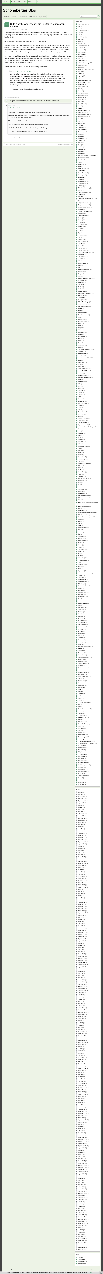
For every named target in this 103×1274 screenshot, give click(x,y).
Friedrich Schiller (82, 250)
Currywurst (80, 140)
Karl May (80, 392)
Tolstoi (79, 706)
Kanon (79, 388)
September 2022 (82, 863)
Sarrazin (80, 614)
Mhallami (80, 470)
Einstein (80, 179)
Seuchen (80, 635)
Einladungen (81, 175)
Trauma (80, 711)
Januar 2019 (81, 956)
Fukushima (81, 258)
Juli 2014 (80, 1072)
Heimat (80, 330)
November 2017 (82, 986)
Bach (79, 89)
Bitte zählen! (81, 104)
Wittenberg (80, 773)
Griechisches (81, 295)
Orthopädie (81, 530)
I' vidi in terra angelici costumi (85, 349)
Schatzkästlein (22, 2)
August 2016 (81, 1018)
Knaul (79, 407)
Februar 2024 (81, 833)
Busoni (79, 121)
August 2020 (81, 915)
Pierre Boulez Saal (82, 560)
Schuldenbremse (82, 624)
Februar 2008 (81, 1238)
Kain (79, 386)
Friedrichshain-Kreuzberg (84, 252)
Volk (79, 752)
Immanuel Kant (82, 353)
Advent (79, 39)
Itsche (79, 364)
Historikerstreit (81, 336)
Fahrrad (80, 220)
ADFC (79, 32)
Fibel (79, 237)
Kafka (79, 384)
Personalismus (82, 549)
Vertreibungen (81, 747)
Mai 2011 (80, 1154)
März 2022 (80, 874)
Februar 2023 (81, 857)
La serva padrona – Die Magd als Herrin (88, 427)
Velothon (80, 732)
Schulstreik (81, 631)
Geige (79, 265)
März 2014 (80, 1081)
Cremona (80, 136)
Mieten (79, 474)
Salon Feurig (81, 609)
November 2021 (82, 882)
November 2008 (82, 1219)
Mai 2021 (80, 895)
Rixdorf (80, 601)
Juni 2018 (80, 971)
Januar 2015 (81, 1059)
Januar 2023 (81, 859)
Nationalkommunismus (84, 495)
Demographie (81, 151)
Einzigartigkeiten (82, 181)
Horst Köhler (81, 345)
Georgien (80, 274)
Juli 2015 (80, 1046)
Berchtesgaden (82, 93)
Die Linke (80, 160)
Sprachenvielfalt (82, 663)
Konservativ (81, 414)
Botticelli (80, 108)
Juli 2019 (80, 943)
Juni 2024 (80, 824)
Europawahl (81, 213)
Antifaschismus (82, 65)
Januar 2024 (81, 835)
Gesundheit (81, 282)
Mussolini (80, 487)
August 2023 (81, 844)
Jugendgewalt (81, 381)
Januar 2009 (81, 1214)
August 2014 (81, 1070)
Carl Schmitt (81, 127)
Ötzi (79, 534)
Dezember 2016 (82, 1010)
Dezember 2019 (82, 932)
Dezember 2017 (82, 984)
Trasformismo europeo (83, 709)
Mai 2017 (80, 999)
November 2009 (82, 1193)
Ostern (79, 532)
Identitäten (80, 351)
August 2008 (81, 1225)
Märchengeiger (82, 459)
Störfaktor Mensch (82, 672)
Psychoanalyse (82, 579)
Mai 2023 (80, 850)
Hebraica (80, 323)
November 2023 (82, 839)
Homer (79, 343)
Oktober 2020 (81, 911)
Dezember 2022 (82, 861)
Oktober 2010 (81, 1169)
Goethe (80, 289)
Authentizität (81, 84)
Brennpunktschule (82, 110)
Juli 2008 (80, 1227)
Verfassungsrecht (82, 739)
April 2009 (80, 1208)
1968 (79, 28)
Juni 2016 (80, 1023)
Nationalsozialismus (83, 498)
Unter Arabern (81, 722)
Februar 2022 (81, 876)
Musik (79, 482)
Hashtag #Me (81, 319)
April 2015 (80, 1053)
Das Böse (80, 147)
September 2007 (82, 1249)
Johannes (80, 373)
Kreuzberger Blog (11, 1269)
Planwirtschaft (81, 564)
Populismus (81, 571)
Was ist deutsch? (82, 762)
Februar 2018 (81, 980)
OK (91, 1272)
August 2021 (81, 889)
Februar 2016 (81, 1031)
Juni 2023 (80, 848)
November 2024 (82, 818)
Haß (79, 317)
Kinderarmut (81, 401)
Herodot (80, 334)
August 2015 (81, 1044)
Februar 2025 (81, 813)
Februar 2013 (81, 1109)
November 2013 (82, 1089)
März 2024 (80, 831)
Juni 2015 (80, 1049)
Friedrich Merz (81, 248)
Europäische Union (83, 205)
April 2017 (80, 1001)
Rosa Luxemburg (82, 603)
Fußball (80, 261)
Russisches (81, 607)
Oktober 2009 (81, 1195)
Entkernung (81, 185)
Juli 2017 (80, 995)
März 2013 (80, 1107)
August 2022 (81, 865)
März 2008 (80, 1236)
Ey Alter (80, 218)
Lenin (79, 437)
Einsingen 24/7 (82, 177)
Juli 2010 (80, 1176)
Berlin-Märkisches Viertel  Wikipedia (24, 72)
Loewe (10, 106)
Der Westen (81, 153)
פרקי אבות (83, 784)
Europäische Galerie (83, 202)
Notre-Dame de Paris (83, 515)
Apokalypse (81, 71)
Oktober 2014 (81, 1066)
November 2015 (82, 1038)
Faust (79, 230)
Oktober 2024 (81, 820)
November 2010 (82, 1167)
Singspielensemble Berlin (84, 646)
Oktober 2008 (81, 1221)
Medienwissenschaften (84, 463)
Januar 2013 (81, 1111)
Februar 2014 (81, 1083)
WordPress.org (82, 1263)
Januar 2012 (81, 1137)
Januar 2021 (81, 904)
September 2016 (82, 1016)
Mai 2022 (80, 870)
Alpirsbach (80, 47)
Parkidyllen (81, 536)
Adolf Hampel (81, 37)
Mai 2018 (80, 973)
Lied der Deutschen (83, 446)
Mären (79, 461)
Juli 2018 (80, 969)
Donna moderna (82, 168)
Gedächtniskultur (82, 263)
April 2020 (80, 923)
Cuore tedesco (81, 138)
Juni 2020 (80, 919)
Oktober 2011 (81, 1143)
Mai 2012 (80, 1128)
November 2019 (82, 934)
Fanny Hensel (81, 224)
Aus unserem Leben (83, 80)
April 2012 (80, 1130)
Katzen (79, 396)
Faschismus (81, 226)
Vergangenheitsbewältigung (85, 741)
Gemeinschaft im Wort (83, 269)
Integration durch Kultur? (18, 29)
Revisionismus (81, 596)
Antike (79, 67)
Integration (80, 356)
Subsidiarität (81, 674)
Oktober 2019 (81, 936)
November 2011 (82, 1141)
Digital (79, 162)
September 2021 (82, 887)
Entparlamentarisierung (84, 188)
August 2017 (81, 992)
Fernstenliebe (81, 235)
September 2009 (82, 1197)
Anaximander (81, 54)
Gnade (79, 287)
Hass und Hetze (82, 321)
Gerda (79, 276)
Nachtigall (80, 491)
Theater (80, 700)
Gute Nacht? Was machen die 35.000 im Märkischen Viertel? (37, 25)
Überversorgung (82, 717)
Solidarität (80, 650)
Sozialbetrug (81, 655)
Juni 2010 (80, 1178)
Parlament (80, 538)
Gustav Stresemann (83, 304)
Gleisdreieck (81, 284)
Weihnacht (80, 767)
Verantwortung (81, 734)
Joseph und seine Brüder (84, 377)
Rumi (79, 605)
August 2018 (81, 967)
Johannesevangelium (83, 375)
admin (13, 97)
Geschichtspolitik (82, 280)
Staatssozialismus (82, 668)
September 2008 (82, 1223)
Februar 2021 (81, 902)
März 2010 (80, 1184)
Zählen (79, 778)
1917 (79, 26)
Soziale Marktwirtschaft (84, 657)
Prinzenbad (81, 577)
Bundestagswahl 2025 (83, 114)
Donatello (80, 166)
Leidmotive (80, 433)
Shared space (81, 642)
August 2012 (81, 1122)
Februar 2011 (81, 1161)
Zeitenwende (81, 782)
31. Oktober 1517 (82, 30)
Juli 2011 (80, 1150)
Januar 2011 (81, 1163)
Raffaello (80, 588)
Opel (79, 523)
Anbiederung (81, 56)
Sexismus (80, 637)
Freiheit (80, 243)
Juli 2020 (80, 917)
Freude (80, 246)
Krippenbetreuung (82, 420)
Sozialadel (80, 653)
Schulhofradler (81, 627)
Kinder (25, 29)
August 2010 (81, 1174)
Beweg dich (81, 99)
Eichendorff (81, 170)
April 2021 (80, 898)
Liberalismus (81, 441)
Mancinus (80, 454)
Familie (80, 222)
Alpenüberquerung (82, 45)
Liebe (79, 444)
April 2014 (80, 1079)
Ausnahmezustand (82, 82)
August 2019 (81, 941)
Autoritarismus (81, 86)
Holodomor (81, 340)
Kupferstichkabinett (83, 425)
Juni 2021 (80, 893)
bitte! (79, 106)
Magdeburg (81, 450)
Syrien (79, 683)
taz (78, 696)
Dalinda (80, 142)
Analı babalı (81, 52)
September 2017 (82, 990)
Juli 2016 (80, 1020)
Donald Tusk (81, 164)
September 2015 (82, 1042)
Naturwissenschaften (83, 506)
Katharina (80, 394)
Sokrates (80, 648)
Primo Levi (80, 575)
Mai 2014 (80, 1077)
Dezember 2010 (82, 1165)
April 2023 (80, 852)
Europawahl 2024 (82, 215)
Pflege (79, 553)
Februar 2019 (81, 954)
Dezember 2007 (82, 1243)
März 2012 (80, 1133)
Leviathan (80, 439)
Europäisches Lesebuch (84, 207)
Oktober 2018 (81, 962)
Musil (79, 485)
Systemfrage (81, 685)
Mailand (80, 452)
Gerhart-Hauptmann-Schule (85, 278)
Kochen (80, 409)
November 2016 (82, 1012)
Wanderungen (81, 760)
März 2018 (80, 977)
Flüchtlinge (80, 239)
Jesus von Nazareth (83, 368)
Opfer (79, 525)
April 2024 (80, 829)
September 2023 (82, 842)
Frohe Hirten (81, 254)
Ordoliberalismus (82, 527)
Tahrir (79, 689)
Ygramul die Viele (82, 775)
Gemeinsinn (81, 271)
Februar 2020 (81, 928)
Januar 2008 (81, 1240)
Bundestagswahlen (83, 116)
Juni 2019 (80, 945)
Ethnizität (80, 196)
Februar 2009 (81, 1212)
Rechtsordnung (82, 592)
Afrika (79, 41)
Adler (79, 35)
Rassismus (81, 590)
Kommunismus (82, 412)
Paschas (80, 543)
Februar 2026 (81, 796)
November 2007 (82, 1245)
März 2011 (80, 1158)
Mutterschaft (81, 489)
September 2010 (82, 1171)
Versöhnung (81, 745)
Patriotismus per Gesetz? (65, 144)
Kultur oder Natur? (82, 422)
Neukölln (80, 508)
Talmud (80, 691)
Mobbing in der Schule (83, 478)
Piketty (79, 562)
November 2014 (82, 1064)
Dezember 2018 (82, 958)
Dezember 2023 (82, 837)
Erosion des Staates (83, 192)
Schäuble (80, 618)
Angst (79, 58)
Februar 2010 (81, 1187)
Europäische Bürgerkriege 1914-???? (87, 198)
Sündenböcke (81, 681)
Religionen (80, 594)
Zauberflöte (81, 780)
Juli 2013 (80, 1098)
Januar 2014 (81, 1085)
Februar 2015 (81, 1057)
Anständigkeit (81, 60)
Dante (79, 145)
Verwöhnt (80, 750)
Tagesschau (81, 687)
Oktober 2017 (81, 988)
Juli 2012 (80, 1124)
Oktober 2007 (81, 1247)
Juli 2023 (80, 846)
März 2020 (80, 926)
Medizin (80, 465)
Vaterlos (80, 730)
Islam (79, 360)
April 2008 (80, 1234)
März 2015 (80, 1055)
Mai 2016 (80, 1025)
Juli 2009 (80, 1202)
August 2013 (81, 1096)
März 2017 (80, 1003)
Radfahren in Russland (84, 586)
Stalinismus (81, 670)
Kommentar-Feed (82, 1261)
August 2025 (81, 803)
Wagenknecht (81, 756)
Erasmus (80, 190)
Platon (79, 566)
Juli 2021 (80, 891)
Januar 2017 (81, 1008)
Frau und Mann (82, 241)
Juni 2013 (80, 1100)
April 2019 (80, 949)
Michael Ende (81, 472)
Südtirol (80, 678)
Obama (80, 519)
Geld (79, 267)
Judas (79, 379)
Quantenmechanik (82, 581)
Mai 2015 (80, 1051)
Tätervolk (80, 693)
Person (80, 547)
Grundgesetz (81, 299)
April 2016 (80, 1027)
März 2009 (80, 1210)
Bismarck (80, 101)
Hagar (79, 310)
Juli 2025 (80, 805)
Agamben (80, 43)
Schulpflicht (81, 629)
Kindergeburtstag (82, 403)
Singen (79, 644)
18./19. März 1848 (82, 24)
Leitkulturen (81, 435)
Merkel (79, 467)
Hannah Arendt (82, 312)
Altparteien (80, 50)
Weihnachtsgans (82, 769)
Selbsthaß (80, 633)
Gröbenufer (81, 297)
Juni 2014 (80, 1074)
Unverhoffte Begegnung (84, 724)
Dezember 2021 (82, 880)
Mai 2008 (80, 1232)
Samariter (80, 612)
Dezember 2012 (82, 1113)
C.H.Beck (80, 125)
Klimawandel (81, 405)
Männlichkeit (81, 457)
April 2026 (80, 792)
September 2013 (82, 1094)
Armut (79, 73)
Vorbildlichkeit (81, 754)
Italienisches (81, 362)
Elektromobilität (82, 183)
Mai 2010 (80, 1180)
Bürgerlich (80, 119)
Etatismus (80, 194)
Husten (80, 347)
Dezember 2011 (82, 1139)
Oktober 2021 (81, 885)
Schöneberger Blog (19, 10)
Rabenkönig (81, 584)
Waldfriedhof (81, 758)
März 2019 (80, 951)
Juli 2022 (80, 867)
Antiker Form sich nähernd (85, 69)
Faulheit (80, 228)
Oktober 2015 (81, 1040)
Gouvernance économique (85, 293)
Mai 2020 (80, 921)
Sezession (80, 640)
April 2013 (80, 1105)
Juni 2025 (80, 807)
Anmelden (80, 1257)
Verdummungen (82, 737)
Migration (80, 476)
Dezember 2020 (82, 906)
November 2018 (82, 960)
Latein (79, 431)
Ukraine (80, 719)
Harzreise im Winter (83, 315)
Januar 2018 (81, 982)
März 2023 (80, 854)
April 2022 (80, 872)
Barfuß (79, 91)
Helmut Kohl (81, 332)
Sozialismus (81, 659)
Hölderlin (80, 338)
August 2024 (81, 822)
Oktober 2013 (81, 1092)
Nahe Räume (81, 493)
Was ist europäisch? (83, 765)
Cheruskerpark (82, 132)
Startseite (7, 2)
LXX (79, 448)
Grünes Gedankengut (83, 302)
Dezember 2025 (82, 798)
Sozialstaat (81, 661)
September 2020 (82, 913)
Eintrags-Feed (81, 1259)
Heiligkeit (80, 327)
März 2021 (80, 900)
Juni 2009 (80, 1204)
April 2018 (80, 975)
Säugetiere (80, 616)
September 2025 (82, 801)
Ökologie (80, 521)
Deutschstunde (82, 157)
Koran (79, 416)
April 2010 (80, 1182)
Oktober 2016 (81, 1014)
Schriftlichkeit (81, 622)
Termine (13, 2)
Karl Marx (80, 390)
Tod (79, 704)
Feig (79, 233)
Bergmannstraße (82, 95)
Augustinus (81, 78)
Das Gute (80, 149)
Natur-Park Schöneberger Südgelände (88, 502)
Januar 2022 (81, 878)
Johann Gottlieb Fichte (83, 371)
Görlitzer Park (81, 291)
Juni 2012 (80, 1126)
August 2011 (81, 1148)
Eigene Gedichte (82, 173)
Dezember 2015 (82, 1036)
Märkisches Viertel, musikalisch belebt (14, 144)
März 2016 (80, 1029)
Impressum (41, 2)
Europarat (80, 209)
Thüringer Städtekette (83, 702)
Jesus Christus (82, 366)
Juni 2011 (80, 1152)
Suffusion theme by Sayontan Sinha (91, 1269)
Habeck (80, 308)
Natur (79, 500)
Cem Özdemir (81, 129)
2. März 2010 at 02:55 (14, 108)
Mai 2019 (80, 947)
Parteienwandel (82, 540)
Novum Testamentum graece (85, 517)
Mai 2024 (80, 826)
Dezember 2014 (82, 1061)
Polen (79, 568)
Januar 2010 (81, 1189)
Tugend (80, 713)
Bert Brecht (81, 97)
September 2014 (82, 1068)
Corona (80, 134)
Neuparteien (81, 510)
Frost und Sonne (82, 256)
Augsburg (80, 76)
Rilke (79, 599)
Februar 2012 (81, 1135)
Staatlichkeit (81, 665)
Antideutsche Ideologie (84, 63)
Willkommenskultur (83, 771)
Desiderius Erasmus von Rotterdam (87, 155)
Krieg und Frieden (82, 418)
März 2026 (80, 794)
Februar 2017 (81, 1005)
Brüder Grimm (81, 112)
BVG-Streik (81, 123)
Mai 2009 (80, 1206)
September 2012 (82, 1120)
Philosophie (81, 558)
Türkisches (80, 715)
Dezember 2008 (82, 1217)
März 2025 (80, 811)
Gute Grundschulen (83, 306)
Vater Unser (81, 728)
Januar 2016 (81, 1033)
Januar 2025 (81, 816)
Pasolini (80, 545)
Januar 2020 (81, 930)
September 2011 (82, 1146)
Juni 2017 (80, 997)
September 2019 (82, 939)
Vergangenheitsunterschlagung (86, 743)
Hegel (79, 325)
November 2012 (82, 1115)
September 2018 (82, 964)
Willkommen (32, 2)
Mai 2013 (80, 1102)
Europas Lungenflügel (83, 211)
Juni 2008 (80, 1230)
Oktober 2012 (81, 1118)
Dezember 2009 (82, 1191)
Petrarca (80, 551)
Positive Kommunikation (84, 573)
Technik (80, 698)
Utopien (80, 726)
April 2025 (80, 809)
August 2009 (81, 1199)
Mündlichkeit (81, 480)
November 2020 (82, 908)
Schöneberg (81, 620)
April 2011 (80, 1156)
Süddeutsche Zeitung (83, 676)
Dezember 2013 (82, 1087)
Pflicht (79, 555)
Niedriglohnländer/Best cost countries (87, 512)
